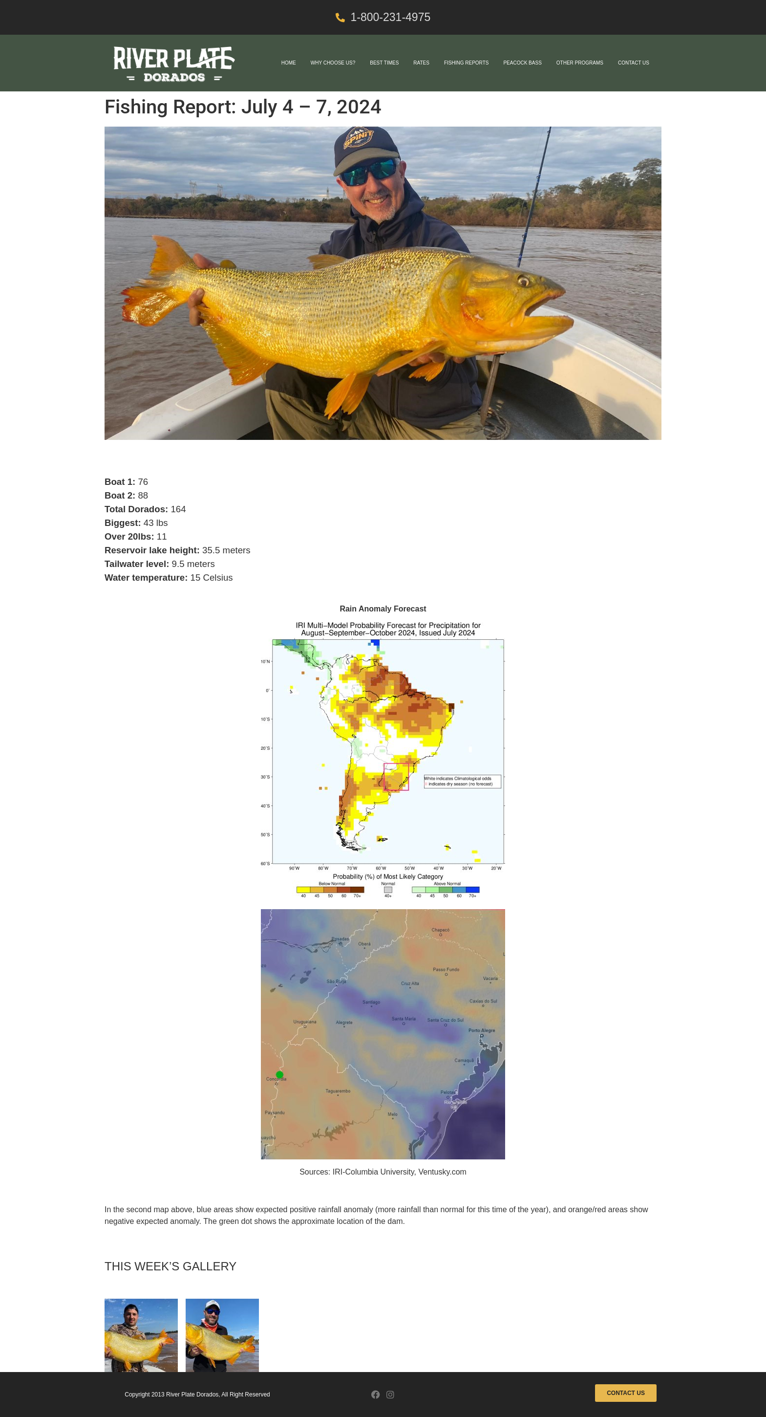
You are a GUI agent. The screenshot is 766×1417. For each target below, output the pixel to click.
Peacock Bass (522, 62)
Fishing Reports (466, 62)
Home (288, 62)
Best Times (384, 62)
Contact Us (633, 62)
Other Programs (579, 62)
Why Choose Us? (333, 62)
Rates (421, 62)
